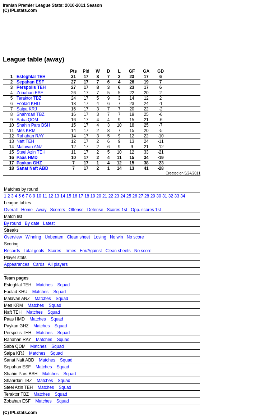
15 (68, 196)
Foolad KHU (28, 103)
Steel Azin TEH (31, 152)
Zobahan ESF (30, 92)
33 (176, 196)
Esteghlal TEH (31, 76)
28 (146, 196)
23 (116, 196)
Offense (76, 209)
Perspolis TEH (31, 87)
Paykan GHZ (29, 162)
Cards (39, 264)
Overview (13, 237)
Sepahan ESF (30, 82)
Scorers (57, 209)
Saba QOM (27, 119)
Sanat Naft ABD (32, 168)
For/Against (91, 250)
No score (135, 237)
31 (164, 196)
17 (80, 196)
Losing (100, 237)
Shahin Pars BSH (33, 125)
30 (158, 196)
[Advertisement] (133, 34)
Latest (49, 223)
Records (12, 250)
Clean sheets (118, 250)
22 (110, 196)
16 (75, 196)
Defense (95, 209)
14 (62, 196)
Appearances (16, 264)
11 (44, 196)
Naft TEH (25, 141)
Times (70, 250)
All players (58, 264)
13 (56, 196)
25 (128, 196)
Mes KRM (26, 130)
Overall (11, 209)
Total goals (33, 250)
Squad (63, 284)
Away (41, 209)
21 (104, 196)
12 (50, 196)
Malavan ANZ (29, 146)
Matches (44, 284)
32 (170, 196)
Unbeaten (54, 237)
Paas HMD (27, 157)
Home (27, 209)
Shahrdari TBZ (31, 114)
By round (12, 223)
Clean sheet (78, 237)
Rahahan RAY (30, 135)
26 (135, 196)
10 (38, 196)
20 (98, 196)
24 (122, 196)
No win (116, 237)
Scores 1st (117, 209)
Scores (54, 250)
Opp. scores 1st (146, 209)
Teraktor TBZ (29, 98)
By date (32, 223)
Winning (33, 237)
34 (182, 196)
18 (86, 196)
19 (93, 196)
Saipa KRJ (27, 109)
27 (140, 196)
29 (152, 196)
